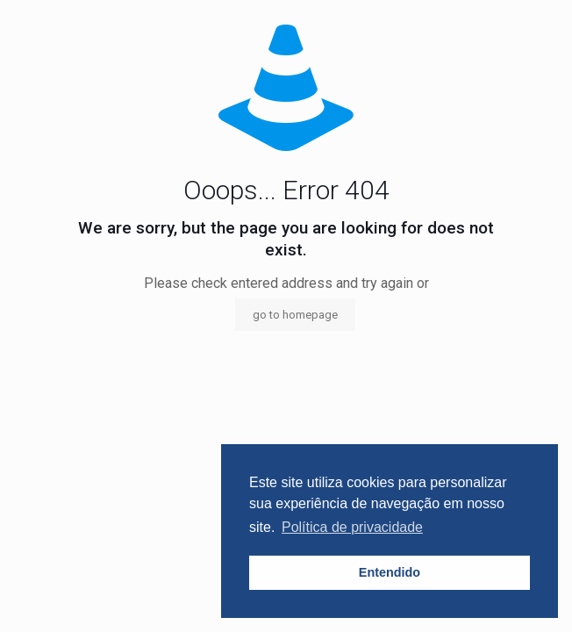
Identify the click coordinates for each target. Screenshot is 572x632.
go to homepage (295, 314)
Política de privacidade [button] (352, 527)
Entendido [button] (389, 572)
